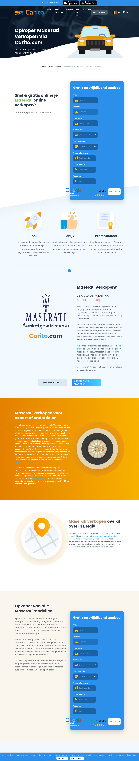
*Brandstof (102, 112)
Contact (88, 10)
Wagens (70, 10)
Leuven (73, 494)
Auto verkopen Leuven (26, 744)
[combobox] (108, 117)
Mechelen (116, 491)
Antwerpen (99, 491)
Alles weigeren (76, 758)
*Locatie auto (79, 135)
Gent (79, 494)
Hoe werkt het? (79, 12)
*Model (100, 100)
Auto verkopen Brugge (26, 747)
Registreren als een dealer (108, 721)
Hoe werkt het (47, 744)
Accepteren (62, 758)
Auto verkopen (55, 67)
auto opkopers (55, 433)
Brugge (92, 494)
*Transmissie (79, 124)
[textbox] (108, 117)
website (19, 417)
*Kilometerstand (104, 124)
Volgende (114, 150)
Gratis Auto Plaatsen (82, 335)
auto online (111, 301)
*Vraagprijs (102, 135)
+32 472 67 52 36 (116, 740)
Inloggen (100, 12)
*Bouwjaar (78, 112)
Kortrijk (85, 494)
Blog (68, 738)
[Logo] (28, 12)
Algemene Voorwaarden (77, 741)
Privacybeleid (72, 744)
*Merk (75, 100)
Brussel (108, 491)
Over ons (70, 735)
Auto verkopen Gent (25, 741)
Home (51, 10)
